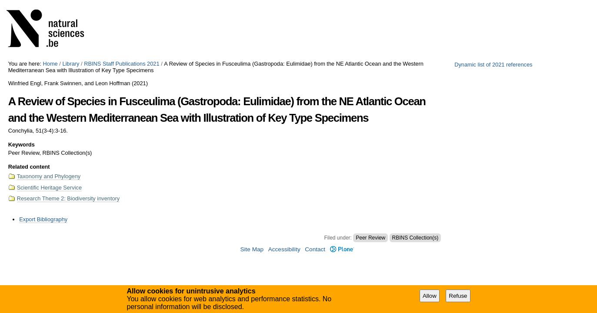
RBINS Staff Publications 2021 (121, 63)
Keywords (21, 144)
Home (50, 63)
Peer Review (370, 238)
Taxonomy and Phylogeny (49, 176)
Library (70, 63)
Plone (342, 249)
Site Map (251, 249)
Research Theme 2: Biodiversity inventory (68, 198)
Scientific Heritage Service (49, 187)
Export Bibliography (43, 219)
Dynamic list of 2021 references (493, 64)
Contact (315, 249)
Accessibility (284, 249)
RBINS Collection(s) (415, 238)
